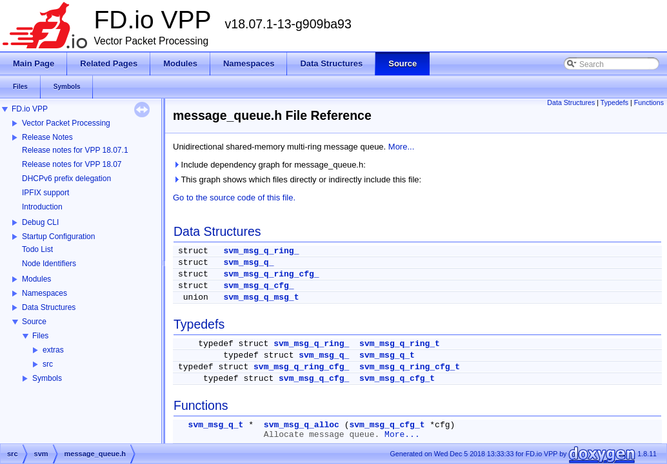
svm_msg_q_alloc (301, 425)
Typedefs (614, 102)
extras (53, 349)
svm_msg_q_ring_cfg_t (409, 367)
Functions (649, 102)
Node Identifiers (49, 263)
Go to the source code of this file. (234, 197)
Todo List (37, 249)
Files (40, 335)
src (48, 364)
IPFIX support (45, 192)
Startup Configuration (58, 236)
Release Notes (47, 137)
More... (401, 146)
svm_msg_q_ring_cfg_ (271, 274)
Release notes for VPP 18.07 (72, 164)
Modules (36, 279)
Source (34, 321)
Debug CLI (40, 222)
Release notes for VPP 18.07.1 (75, 150)
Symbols (47, 378)
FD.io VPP (30, 108)
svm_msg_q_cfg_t (397, 378)
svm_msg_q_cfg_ (258, 286)
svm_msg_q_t (387, 355)
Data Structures (48, 307)
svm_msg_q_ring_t (399, 344)
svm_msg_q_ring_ (261, 251)
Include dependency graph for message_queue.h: (269, 164)
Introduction (42, 206)
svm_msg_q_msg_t (261, 297)
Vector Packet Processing (66, 123)
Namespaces (44, 293)
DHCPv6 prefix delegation (66, 178)
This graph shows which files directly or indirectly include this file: (297, 179)
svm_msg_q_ (248, 262)
